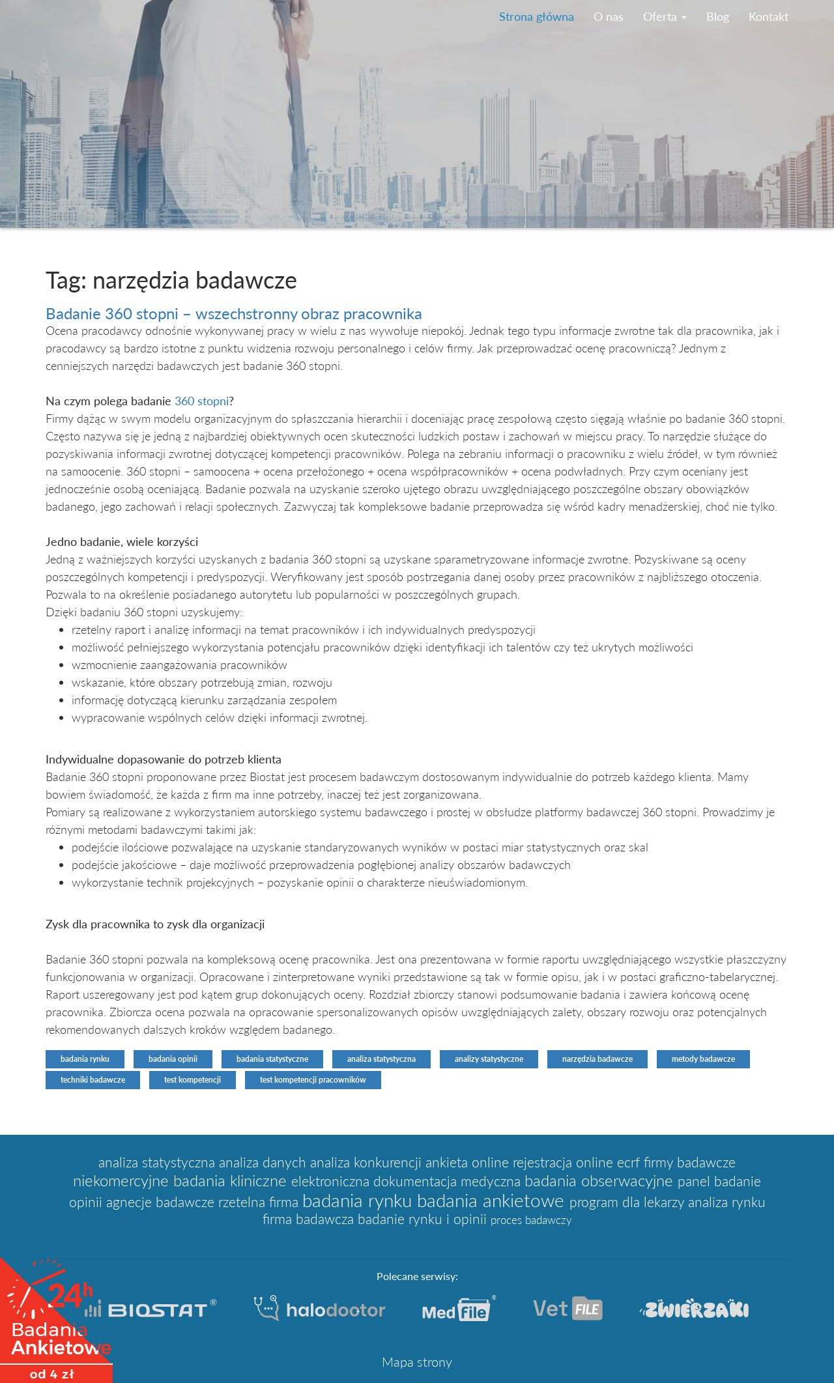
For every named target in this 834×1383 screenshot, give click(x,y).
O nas (609, 16)
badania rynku (85, 1059)
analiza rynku (727, 1202)
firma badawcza (310, 1219)
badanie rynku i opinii (424, 1219)
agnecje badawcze (162, 1202)
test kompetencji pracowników (313, 1080)
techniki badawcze (93, 1080)
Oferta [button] (665, 16)
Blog (717, 16)
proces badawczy (531, 1220)
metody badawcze (703, 1059)
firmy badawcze (690, 1162)
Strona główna (536, 16)
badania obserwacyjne (601, 1180)
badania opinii (173, 1059)
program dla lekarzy (628, 1202)
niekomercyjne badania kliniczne (182, 1180)
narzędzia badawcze (597, 1059)
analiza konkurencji (367, 1162)
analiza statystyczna (381, 1059)
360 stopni (202, 400)
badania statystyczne (272, 1059)
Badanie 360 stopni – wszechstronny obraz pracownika (234, 313)
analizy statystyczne (489, 1059)
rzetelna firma (260, 1202)
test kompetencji (192, 1080)
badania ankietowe (493, 1200)
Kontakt (768, 16)
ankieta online (469, 1162)
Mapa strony (417, 1361)
